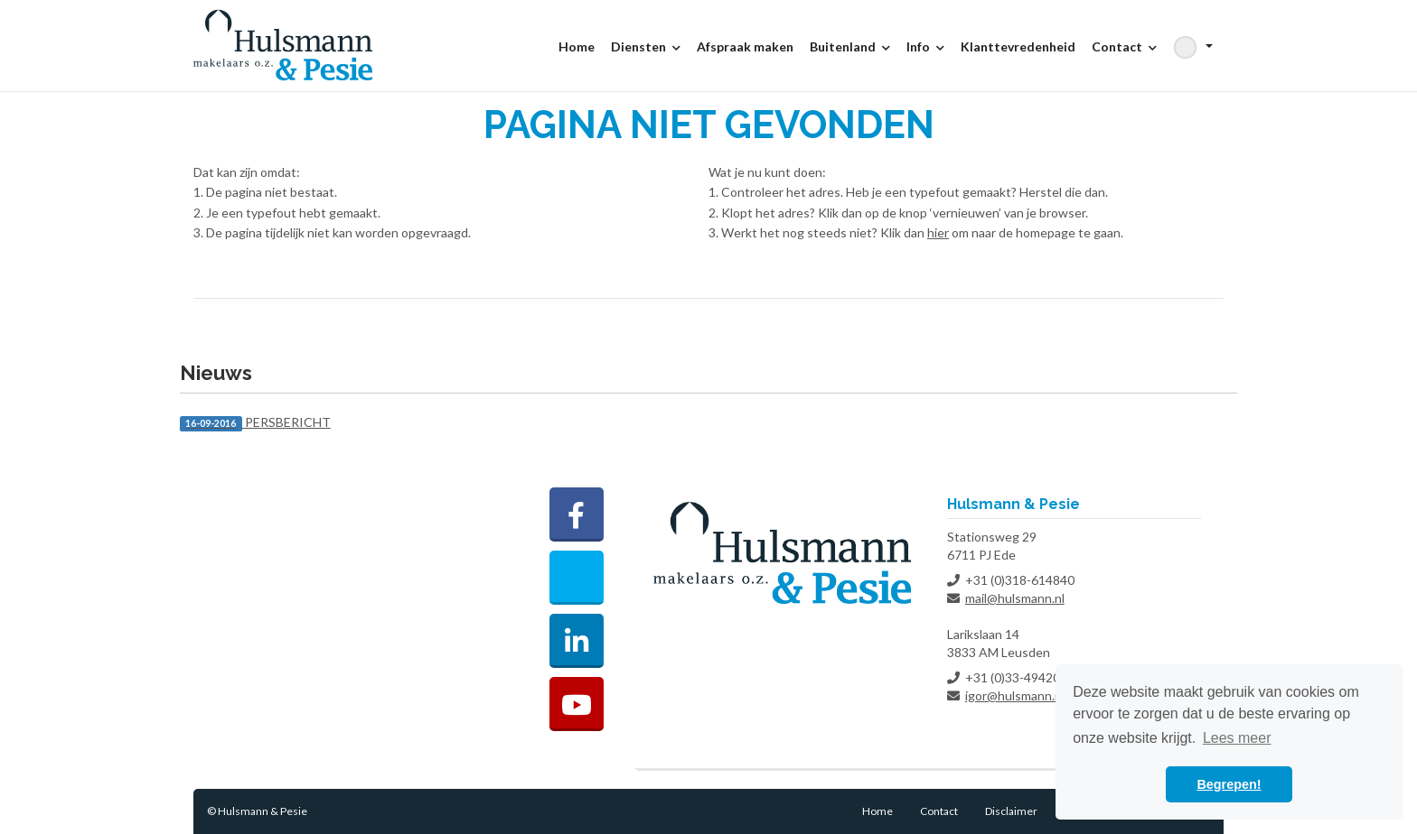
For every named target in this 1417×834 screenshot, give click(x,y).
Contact (1124, 46)
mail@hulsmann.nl (1015, 598)
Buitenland (850, 46)
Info (925, 46)
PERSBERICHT (255, 422)
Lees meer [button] (1237, 738)
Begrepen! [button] (1228, 784)
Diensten (645, 46)
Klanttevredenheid (1018, 46)
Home (576, 46)
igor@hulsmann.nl (1015, 695)
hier (938, 232)
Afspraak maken (745, 46)
